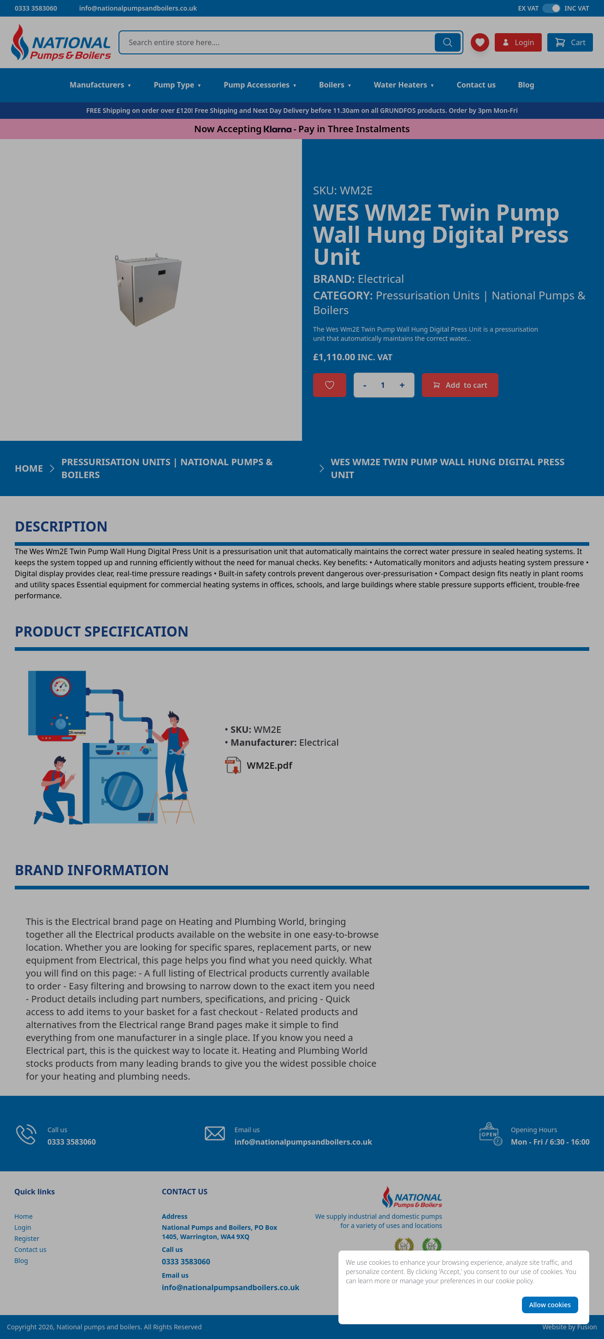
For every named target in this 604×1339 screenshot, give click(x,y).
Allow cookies (550, 1304)
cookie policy (514, 1280)
